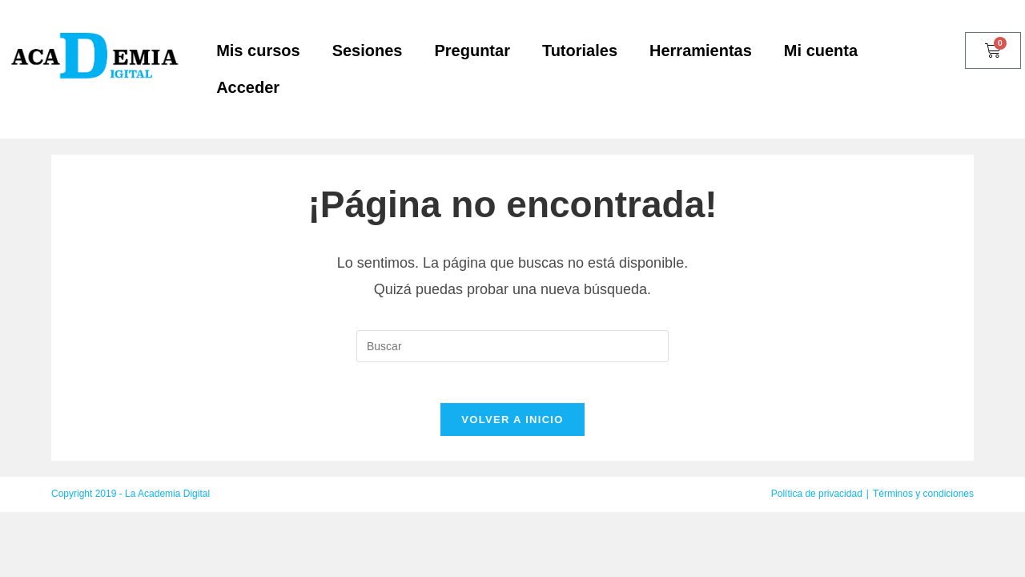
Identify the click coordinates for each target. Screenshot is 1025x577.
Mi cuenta (821, 50)
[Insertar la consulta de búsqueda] (512, 346)
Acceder (247, 87)
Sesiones (367, 50)
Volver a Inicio (512, 428)
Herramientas (700, 50)
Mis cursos (257, 50)
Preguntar (471, 50)
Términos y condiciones (923, 501)
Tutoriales (579, 50)
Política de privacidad (816, 501)
